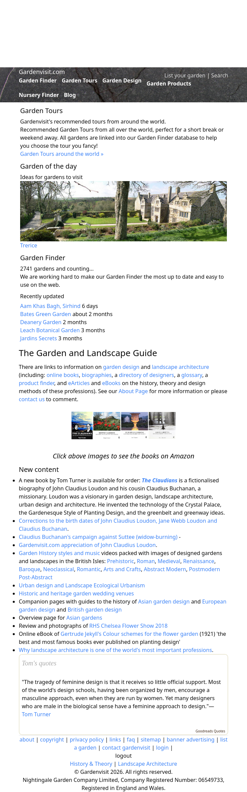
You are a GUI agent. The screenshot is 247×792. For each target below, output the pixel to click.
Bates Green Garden (45, 314)
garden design (122, 367)
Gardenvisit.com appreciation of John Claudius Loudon (87, 545)
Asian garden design (164, 601)
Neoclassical (58, 569)
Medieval (169, 561)
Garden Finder (38, 80)
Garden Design (122, 80)
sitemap (151, 739)
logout (123, 755)
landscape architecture (180, 367)
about (26, 739)
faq (131, 739)
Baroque (29, 569)
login (162, 747)
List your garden (184, 75)
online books (63, 375)
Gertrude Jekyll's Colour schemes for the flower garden (129, 634)
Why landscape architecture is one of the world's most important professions (115, 650)
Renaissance (198, 561)
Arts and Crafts (122, 569)
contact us (32, 399)
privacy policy (87, 739)
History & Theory (91, 763)
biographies (96, 375)
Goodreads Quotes (210, 731)
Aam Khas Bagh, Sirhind (50, 306)
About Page (133, 391)
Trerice (28, 245)
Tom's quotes (39, 663)
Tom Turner (36, 714)
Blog (70, 95)
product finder (36, 383)
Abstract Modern (165, 569)
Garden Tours (79, 80)
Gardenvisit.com (42, 72)
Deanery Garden (40, 322)
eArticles (79, 383)
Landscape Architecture (147, 763)
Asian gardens (84, 617)
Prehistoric (120, 561)
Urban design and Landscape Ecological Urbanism (82, 585)
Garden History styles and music (59, 553)
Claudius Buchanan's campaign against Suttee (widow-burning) (98, 537)
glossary (191, 375)
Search (219, 75)
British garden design (94, 609)
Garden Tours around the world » (61, 154)
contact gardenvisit (126, 747)
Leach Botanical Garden (50, 330)
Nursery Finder (39, 95)
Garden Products (169, 83)
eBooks (111, 383)
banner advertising (190, 739)
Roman (146, 561)
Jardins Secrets (38, 338)
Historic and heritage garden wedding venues (76, 593)
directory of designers (146, 375)
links (115, 739)
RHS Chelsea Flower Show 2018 (128, 625)
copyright (52, 739)
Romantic (89, 569)
